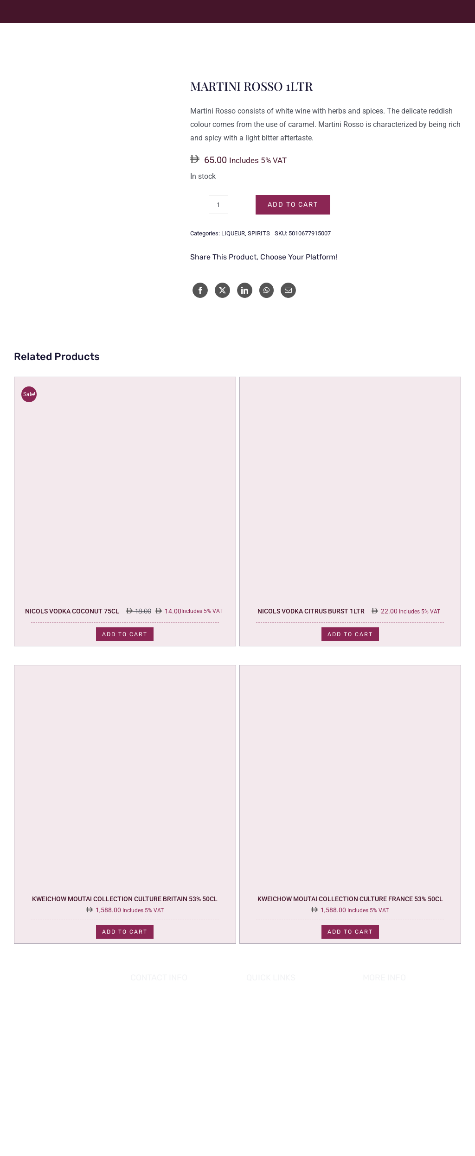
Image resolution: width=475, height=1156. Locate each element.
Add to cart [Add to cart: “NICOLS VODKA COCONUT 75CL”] (125, 634)
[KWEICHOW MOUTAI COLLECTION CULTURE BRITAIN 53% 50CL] (125, 671)
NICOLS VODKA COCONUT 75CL (72, 611)
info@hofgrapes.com (179, 1057)
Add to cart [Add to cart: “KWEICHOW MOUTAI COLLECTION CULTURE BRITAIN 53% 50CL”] (125, 932)
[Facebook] (200, 290)
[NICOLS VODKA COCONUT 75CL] (125, 383)
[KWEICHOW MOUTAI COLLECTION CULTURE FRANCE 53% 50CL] (350, 671)
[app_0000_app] (48, 1074)
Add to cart (293, 204)
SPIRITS (259, 233)
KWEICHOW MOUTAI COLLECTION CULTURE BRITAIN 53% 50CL (125, 899)
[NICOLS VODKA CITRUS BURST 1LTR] (350, 383)
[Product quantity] (218, 205)
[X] (222, 290)
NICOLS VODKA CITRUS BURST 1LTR (311, 611)
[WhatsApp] (266, 290)
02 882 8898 (165, 1044)
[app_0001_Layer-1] (48, 1046)
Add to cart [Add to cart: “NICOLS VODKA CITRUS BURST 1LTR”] (350, 634)
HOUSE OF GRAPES (309, 1129)
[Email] (288, 290)
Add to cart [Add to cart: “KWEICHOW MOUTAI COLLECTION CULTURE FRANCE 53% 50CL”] (350, 932)
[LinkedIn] (245, 290)
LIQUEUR (233, 233)
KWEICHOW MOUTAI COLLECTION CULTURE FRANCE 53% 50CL (350, 899)
